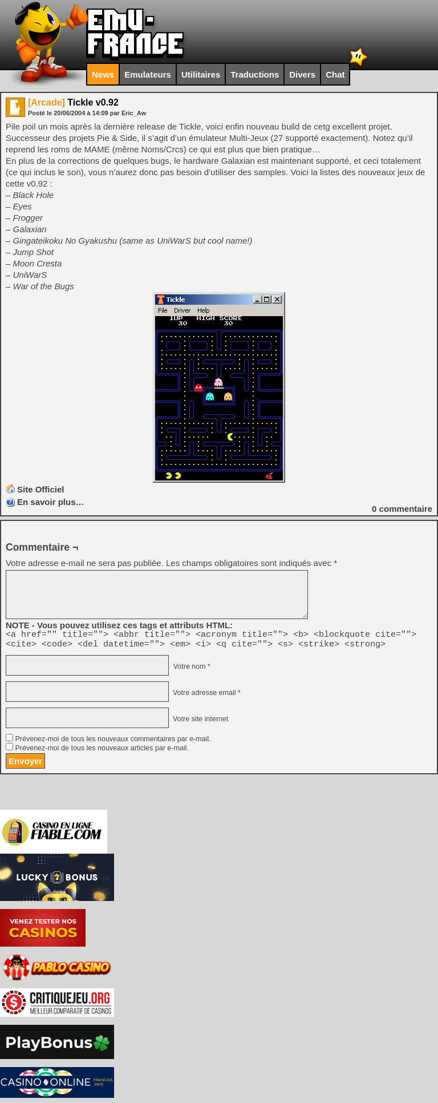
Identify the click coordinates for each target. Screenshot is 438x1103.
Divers (302, 74)
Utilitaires (200, 74)
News (103, 74)
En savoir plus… (50, 502)
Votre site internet (199, 722)
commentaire (402, 509)
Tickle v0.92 (73, 102)
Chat (335, 74)
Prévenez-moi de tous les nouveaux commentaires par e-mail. (112, 742)
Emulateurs (147, 74)
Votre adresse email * (205, 696)
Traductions (254, 74)
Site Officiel (40, 489)
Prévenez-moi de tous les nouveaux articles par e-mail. (101, 751)
